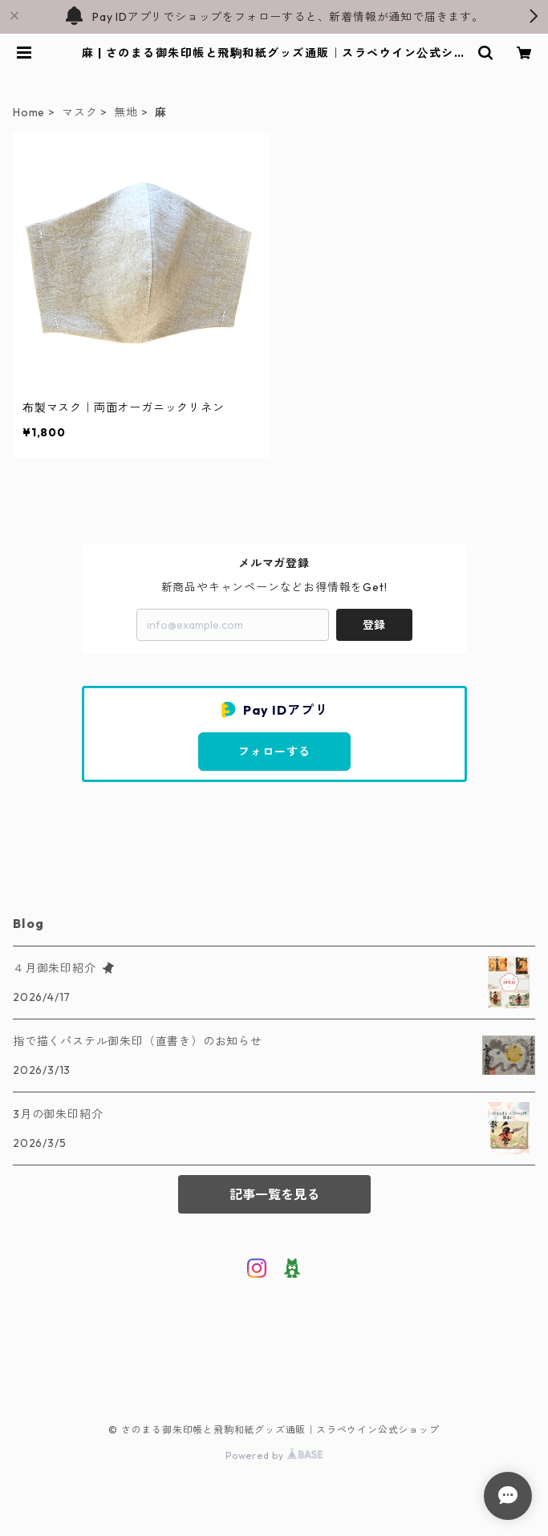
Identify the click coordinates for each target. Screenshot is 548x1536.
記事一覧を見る (274, 1194)
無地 (126, 112)
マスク (79, 112)
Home (29, 112)
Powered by (274, 1455)
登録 (374, 625)
